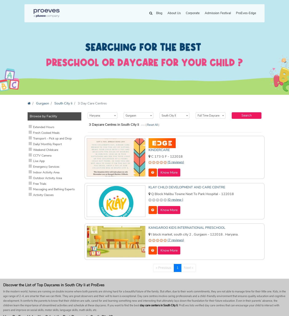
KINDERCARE (159, 150)
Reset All (152, 125)
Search (246, 115)
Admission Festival (218, 13)
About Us (174, 13)
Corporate (193, 13)
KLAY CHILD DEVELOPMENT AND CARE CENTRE (187, 187)
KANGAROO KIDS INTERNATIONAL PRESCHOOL (187, 227)
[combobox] (102, 115)
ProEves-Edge (246, 13)
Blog (159, 13)
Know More (169, 172)
